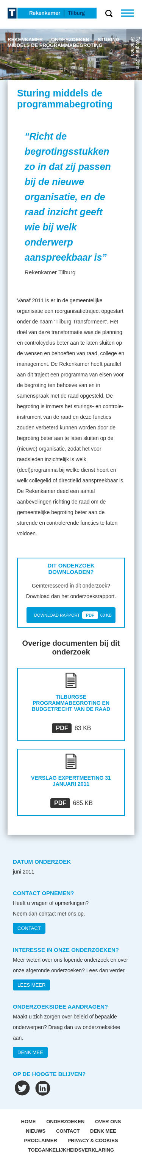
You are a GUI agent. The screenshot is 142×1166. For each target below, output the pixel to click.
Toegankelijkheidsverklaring (71, 1150)
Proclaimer (40, 1140)
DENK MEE (30, 1052)
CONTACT (29, 928)
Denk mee (103, 1131)
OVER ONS (108, 1121)
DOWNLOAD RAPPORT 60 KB (73, 615)
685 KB (71, 803)
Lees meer (31, 985)
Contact (68, 1131)
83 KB (71, 728)
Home (28, 1121)
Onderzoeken (65, 1121)
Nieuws (35, 1131)
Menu (131, 13)
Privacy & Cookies (92, 1140)
